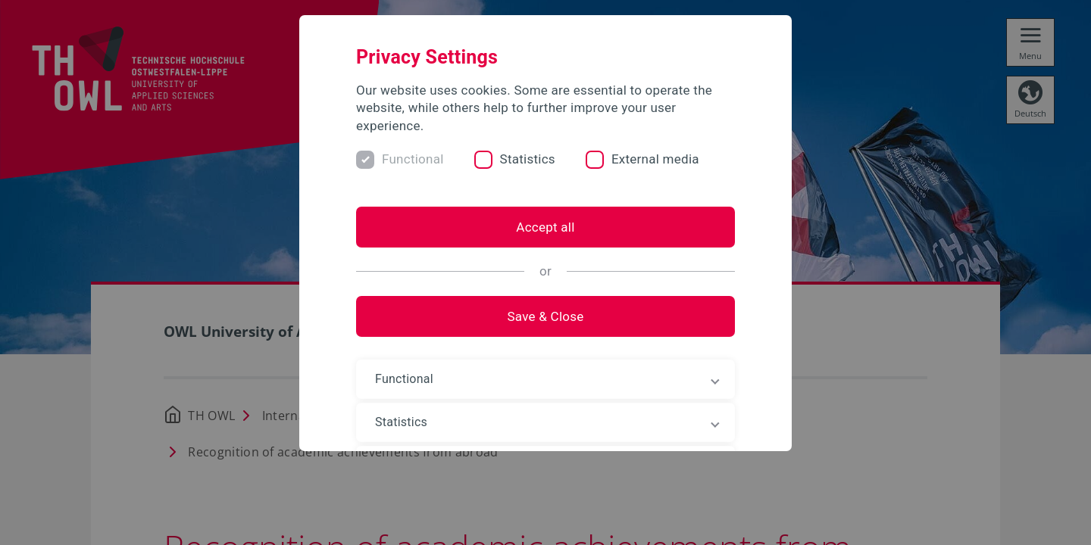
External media (655, 159)
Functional (413, 159)
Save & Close (545, 316)
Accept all (545, 227)
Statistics (527, 159)
